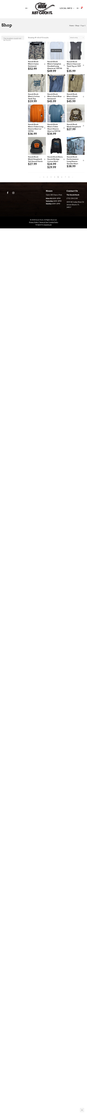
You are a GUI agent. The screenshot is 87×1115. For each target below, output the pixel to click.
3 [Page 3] (50, 177)
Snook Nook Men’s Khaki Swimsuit (72, 97)
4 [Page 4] (54, 177)
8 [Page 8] (68, 177)
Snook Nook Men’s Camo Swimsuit (33, 64)
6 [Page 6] (61, 177)
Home (71, 26)
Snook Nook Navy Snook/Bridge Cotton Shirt (55, 160)
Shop (77, 26)
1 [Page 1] (43, 177)
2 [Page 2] (47, 177)
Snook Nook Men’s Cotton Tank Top (34, 97)
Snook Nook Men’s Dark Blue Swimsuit (54, 97)
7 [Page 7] (65, 177)
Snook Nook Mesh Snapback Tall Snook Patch (35, 160)
